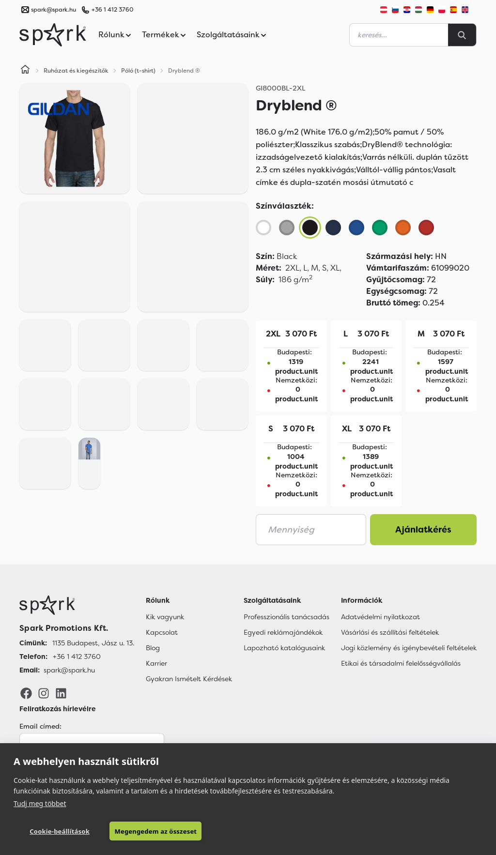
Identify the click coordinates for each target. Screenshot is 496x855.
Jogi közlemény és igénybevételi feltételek (409, 647)
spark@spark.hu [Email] (69, 670)
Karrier (156, 663)
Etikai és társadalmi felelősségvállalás (401, 663)
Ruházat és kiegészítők (76, 71)
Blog (153, 647)
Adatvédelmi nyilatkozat (380, 616)
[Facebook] (26, 692)
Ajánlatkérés (423, 529)
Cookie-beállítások (60, 831)
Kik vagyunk (165, 616)
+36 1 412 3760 (112, 10)
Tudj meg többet (40, 803)
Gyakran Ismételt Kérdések (189, 678)
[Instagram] (43, 692)
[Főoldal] (76, 605)
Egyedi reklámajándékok (283, 632)
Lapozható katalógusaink (284, 647)
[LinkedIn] (61, 692)
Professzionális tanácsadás (286, 616)
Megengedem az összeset (155, 831)
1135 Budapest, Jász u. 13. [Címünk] (93, 643)
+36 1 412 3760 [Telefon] (77, 656)
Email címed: (40, 726)
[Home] (25, 71)
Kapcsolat (162, 632)
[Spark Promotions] (52, 34)
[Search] (462, 34)
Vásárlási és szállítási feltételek (390, 632)
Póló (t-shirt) (138, 71)
